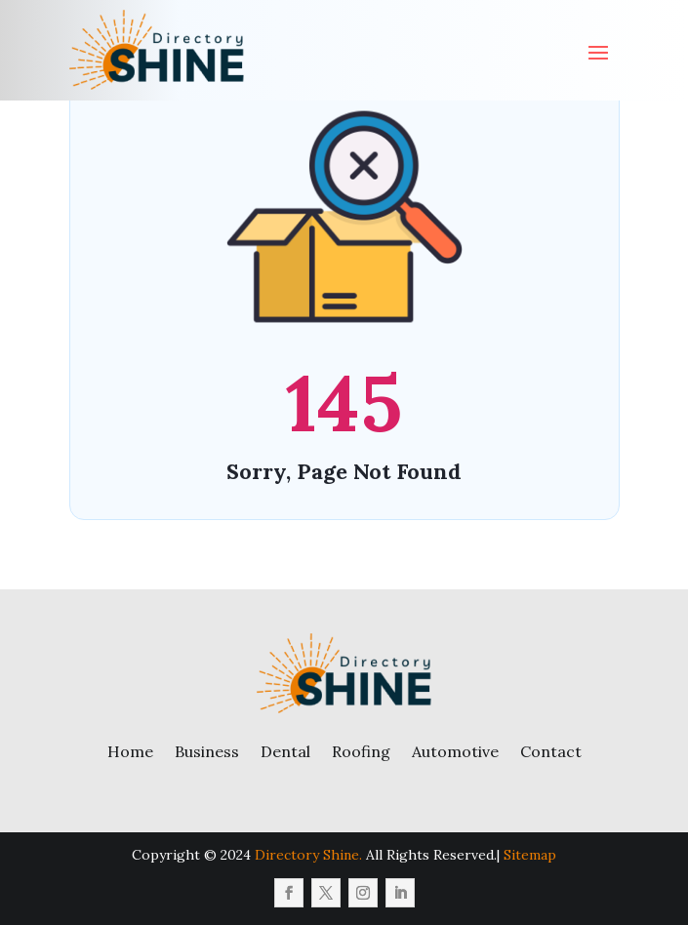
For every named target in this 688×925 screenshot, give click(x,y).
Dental (285, 751)
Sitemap (530, 855)
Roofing (361, 751)
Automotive (455, 751)
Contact (551, 751)
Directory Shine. (308, 855)
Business (207, 751)
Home (130, 751)
